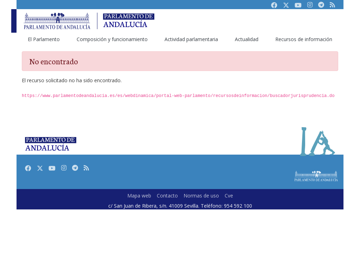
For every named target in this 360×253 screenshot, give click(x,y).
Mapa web (139, 195)
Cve (229, 195)
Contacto (167, 195)
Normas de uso (201, 195)
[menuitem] (43, 39)
